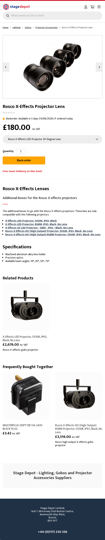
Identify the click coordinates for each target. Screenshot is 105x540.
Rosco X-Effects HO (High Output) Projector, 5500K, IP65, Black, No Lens (49, 231)
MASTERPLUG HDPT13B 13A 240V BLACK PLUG (22, 427)
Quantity (8, 151)
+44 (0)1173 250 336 (52, 532)
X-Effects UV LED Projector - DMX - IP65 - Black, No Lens (39, 228)
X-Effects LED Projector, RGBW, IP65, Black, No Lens (36, 224)
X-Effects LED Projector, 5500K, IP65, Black (31, 221)
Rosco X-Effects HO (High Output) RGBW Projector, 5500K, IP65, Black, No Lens (53, 234)
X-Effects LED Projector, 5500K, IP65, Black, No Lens (25, 338)
